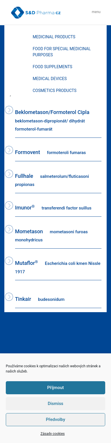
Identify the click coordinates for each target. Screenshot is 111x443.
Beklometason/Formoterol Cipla (52, 120)
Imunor (53, 208)
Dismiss (55, 403)
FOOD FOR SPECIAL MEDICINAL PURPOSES (62, 51)
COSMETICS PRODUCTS (55, 90)
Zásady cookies (53, 434)
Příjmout (55, 387)
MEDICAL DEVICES (50, 78)
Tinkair (40, 299)
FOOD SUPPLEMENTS (52, 66)
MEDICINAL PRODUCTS (54, 37)
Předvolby (55, 419)
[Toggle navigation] (94, 12)
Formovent (50, 152)
